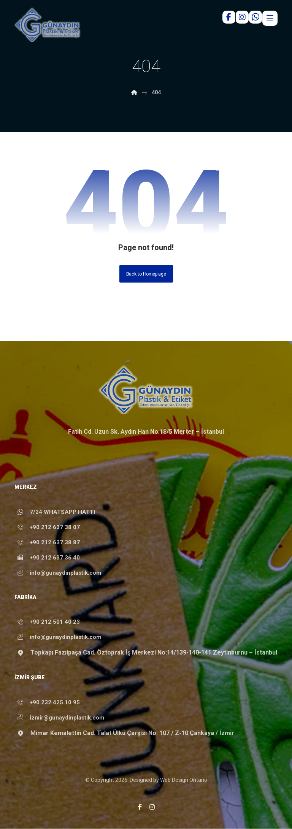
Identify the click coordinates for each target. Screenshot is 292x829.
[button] (140, 807)
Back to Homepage (146, 274)
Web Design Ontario (183, 780)
